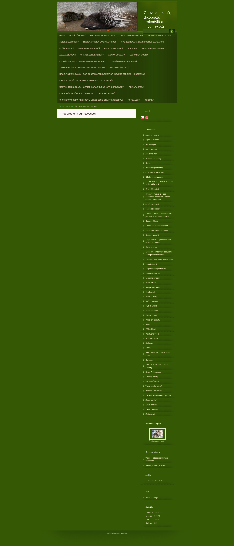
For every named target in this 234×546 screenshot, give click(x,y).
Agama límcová (67, 55)
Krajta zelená (151, 247)
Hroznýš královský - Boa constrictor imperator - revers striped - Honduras (158, 197)
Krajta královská (152, 235)
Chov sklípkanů (106, 93)
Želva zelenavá (152, 409)
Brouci (148, 163)
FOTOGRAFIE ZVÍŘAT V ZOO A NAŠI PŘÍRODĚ (159, 183)
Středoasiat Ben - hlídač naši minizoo (158, 353)
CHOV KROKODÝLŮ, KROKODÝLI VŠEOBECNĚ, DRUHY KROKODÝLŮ (91, 100)
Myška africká (151, 306)
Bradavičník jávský (153, 158)
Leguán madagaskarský (124, 61)
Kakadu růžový (152, 221)
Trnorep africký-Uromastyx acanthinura (82, 68)
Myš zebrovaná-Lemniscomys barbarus (142, 42)
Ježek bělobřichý (69, 42)
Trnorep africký (152, 377)
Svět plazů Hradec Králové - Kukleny (157, 366)
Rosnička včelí (152, 338)
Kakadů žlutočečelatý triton (157, 226)
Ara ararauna (136, 87)
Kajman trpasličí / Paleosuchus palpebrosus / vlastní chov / (159, 214)
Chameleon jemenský (92, 55)
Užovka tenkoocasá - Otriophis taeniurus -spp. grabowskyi (91, 87)
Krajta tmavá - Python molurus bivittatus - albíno (86, 80)
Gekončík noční (152, 189)
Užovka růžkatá (152, 381)
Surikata (132, 48)
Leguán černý (151, 264)
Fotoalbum (134, 100)
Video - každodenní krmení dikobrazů (157, 459)
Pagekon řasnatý (119, 68)
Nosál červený (77, 35)
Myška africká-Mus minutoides (99, 42)
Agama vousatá (116, 55)
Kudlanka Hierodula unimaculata (159, 259)
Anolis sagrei (151, 144)
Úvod (62, 35)
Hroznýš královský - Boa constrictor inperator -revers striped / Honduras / (102, 74)
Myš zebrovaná (152, 301)
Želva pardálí (151, 400)
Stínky (148, 348)
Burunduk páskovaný (154, 168)
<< (149, 480)
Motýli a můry (151, 296)
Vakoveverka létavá (132, 35)
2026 (161, 480)
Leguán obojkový (153, 273)
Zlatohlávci (150, 414)
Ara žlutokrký (151, 154)
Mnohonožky (151, 292)
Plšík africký (66, 48)
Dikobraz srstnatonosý (103, 35)
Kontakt (149, 100)
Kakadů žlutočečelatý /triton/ (76, 93)
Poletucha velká (113, 48)
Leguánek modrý (139, 55)
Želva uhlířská (151, 405)
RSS (125, 533)
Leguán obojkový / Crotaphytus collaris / (82, 61)
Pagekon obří (151, 315)
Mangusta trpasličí (89, 48)
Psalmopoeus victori (157, 441)
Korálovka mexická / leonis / (157, 230)
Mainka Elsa (151, 282)
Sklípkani (149, 343)
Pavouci (149, 324)
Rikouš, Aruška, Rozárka (156, 465)
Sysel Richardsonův (153, 48)
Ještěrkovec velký (153, 204)
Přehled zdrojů (152, 497)
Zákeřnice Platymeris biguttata (158, 395)
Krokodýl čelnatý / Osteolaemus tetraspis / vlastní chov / (159, 253)
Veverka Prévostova (159, 35)
